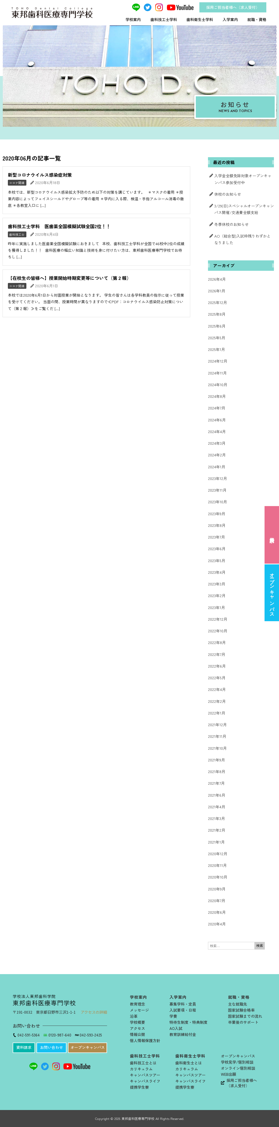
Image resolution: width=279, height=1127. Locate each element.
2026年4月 (217, 279)
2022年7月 (216, 654)
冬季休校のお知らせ (231, 224)
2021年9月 (216, 759)
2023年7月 (216, 537)
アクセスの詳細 (94, 1012)
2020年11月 (217, 865)
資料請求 (271, 534)
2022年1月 (216, 712)
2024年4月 (217, 431)
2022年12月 (217, 619)
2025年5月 (216, 337)
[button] (24, 1048)
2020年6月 (217, 912)
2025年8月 (216, 314)
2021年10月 (217, 748)
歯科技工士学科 (163, 19)
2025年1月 (216, 349)
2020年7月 (216, 900)
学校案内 (133, 19)
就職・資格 (256, 19)
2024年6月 (217, 419)
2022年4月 (217, 689)
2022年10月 (217, 630)
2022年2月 (217, 701)
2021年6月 (216, 795)
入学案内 (230, 19)
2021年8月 (216, 771)
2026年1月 (216, 290)
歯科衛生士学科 (199, 19)
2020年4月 (217, 923)
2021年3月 (216, 818)
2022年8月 (217, 642)
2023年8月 (216, 525)
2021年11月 (217, 736)
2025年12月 (217, 302)
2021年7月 (216, 783)
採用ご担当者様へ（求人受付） (232, 7)
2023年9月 (216, 513)
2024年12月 (217, 361)
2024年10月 (217, 384)
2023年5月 (216, 560)
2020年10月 (217, 877)
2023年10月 (217, 501)
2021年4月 (216, 806)
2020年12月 (217, 853)
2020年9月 (216, 888)
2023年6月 (216, 548)
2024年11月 (217, 372)
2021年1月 (216, 842)
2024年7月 (216, 407)
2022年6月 (217, 666)
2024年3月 (216, 443)
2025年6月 (216, 326)
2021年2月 (216, 830)
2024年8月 (217, 396)
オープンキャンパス (271, 592)
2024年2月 (217, 454)
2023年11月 (217, 490)
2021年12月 (217, 724)
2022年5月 (216, 677)
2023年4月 (216, 572)
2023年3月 (216, 583)
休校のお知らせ (227, 194)
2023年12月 (217, 478)
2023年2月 (216, 595)
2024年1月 (216, 466)
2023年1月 (216, 607)
